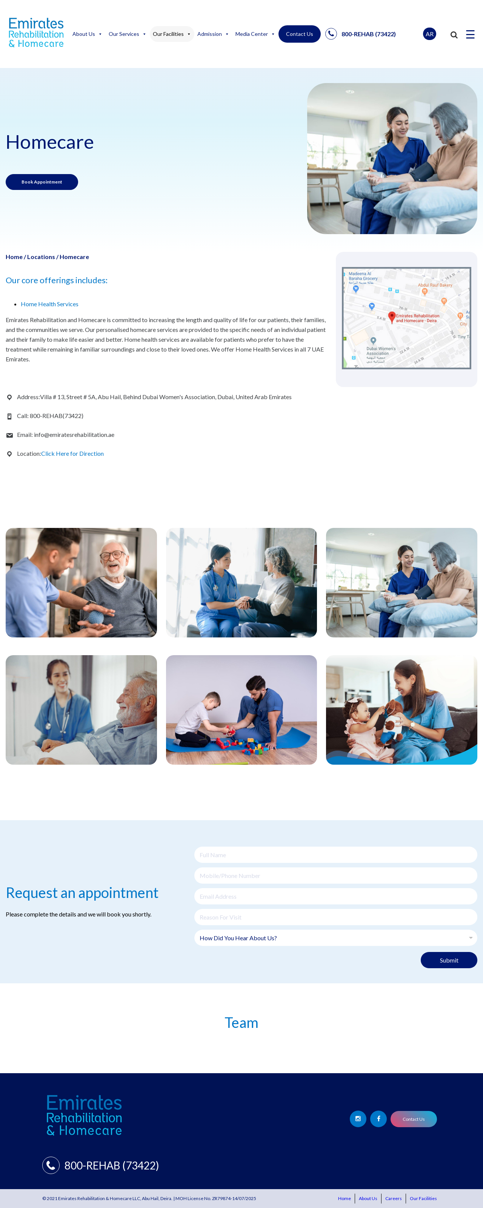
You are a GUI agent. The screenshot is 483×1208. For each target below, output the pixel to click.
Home (14, 256)
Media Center (255, 34)
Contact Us (299, 34)
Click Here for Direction (72, 453)
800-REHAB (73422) (360, 34)
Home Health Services (49, 303)
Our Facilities (172, 34)
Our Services (128, 34)
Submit (449, 960)
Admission (213, 34)
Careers (393, 1198)
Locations (41, 256)
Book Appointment (42, 182)
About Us (87, 34)
